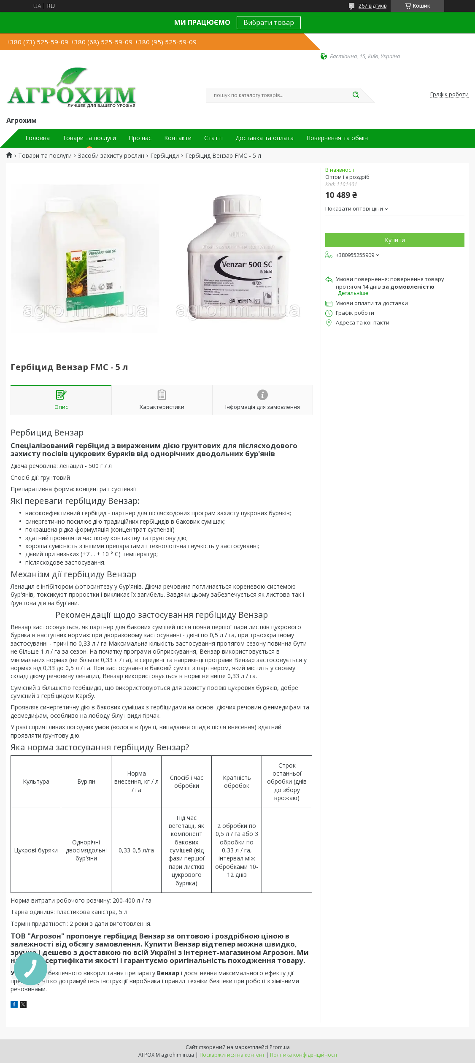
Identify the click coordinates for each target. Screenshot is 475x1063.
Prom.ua (280, 1047)
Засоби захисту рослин (111, 156)
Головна (37, 138)
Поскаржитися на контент (232, 1054)
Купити (395, 240)
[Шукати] (355, 95)
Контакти (178, 138)
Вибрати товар (268, 22)
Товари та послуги (89, 138)
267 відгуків (372, 5)
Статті (213, 138)
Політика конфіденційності (303, 1054)
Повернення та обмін (337, 138)
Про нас (140, 138)
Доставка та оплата (264, 138)
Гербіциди (164, 156)
